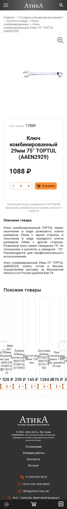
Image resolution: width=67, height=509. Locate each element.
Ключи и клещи (17, 21)
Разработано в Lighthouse (33, 493)
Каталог (33, 445)
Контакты (33, 439)
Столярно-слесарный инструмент (40, 17)
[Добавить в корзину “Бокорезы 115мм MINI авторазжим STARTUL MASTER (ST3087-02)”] (47, 366)
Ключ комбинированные (21, 22)
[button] (3, 335)
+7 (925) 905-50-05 (36, 456)
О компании (34, 426)
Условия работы (33, 432)
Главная (9, 17)
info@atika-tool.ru (36, 470)
